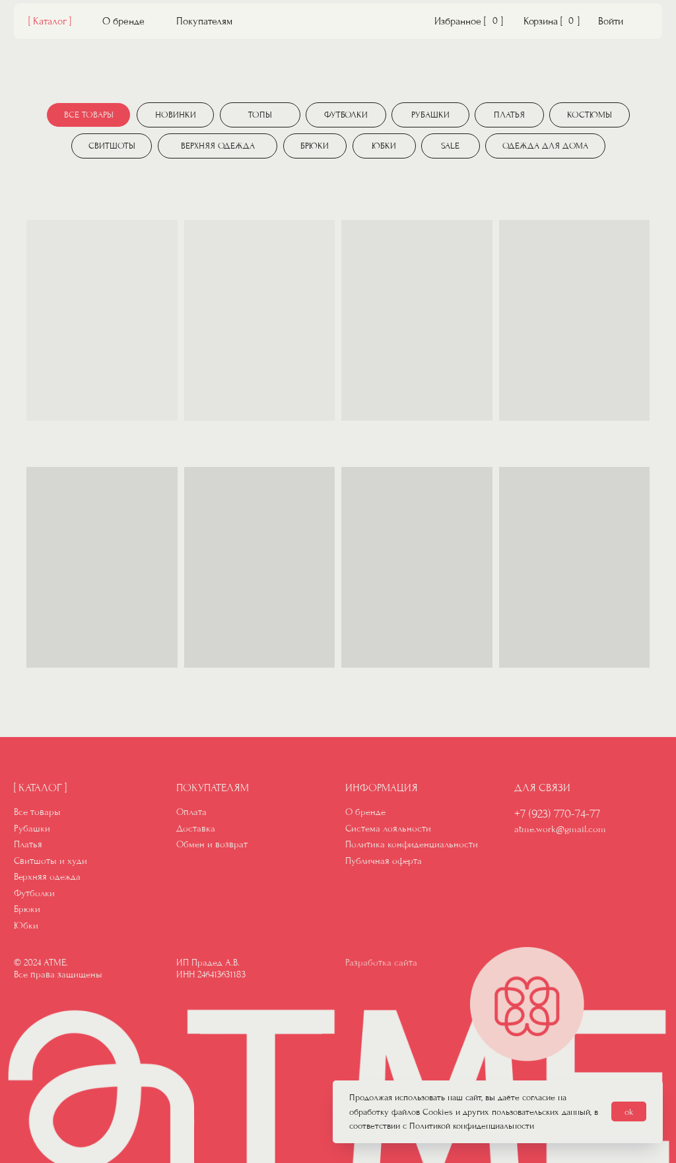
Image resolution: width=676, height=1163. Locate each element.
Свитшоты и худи (50, 860)
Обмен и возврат (212, 844)
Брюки (27, 909)
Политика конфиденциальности (411, 844)
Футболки (34, 893)
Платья (28, 844)
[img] (339, 22)
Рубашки (32, 828)
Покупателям (204, 21)
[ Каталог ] (49, 21)
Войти (610, 21)
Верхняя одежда (47, 876)
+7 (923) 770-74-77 (557, 814)
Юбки (26, 925)
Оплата (191, 812)
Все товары (37, 812)
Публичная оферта (383, 860)
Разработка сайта (381, 962)
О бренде (123, 21)
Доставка (195, 828)
